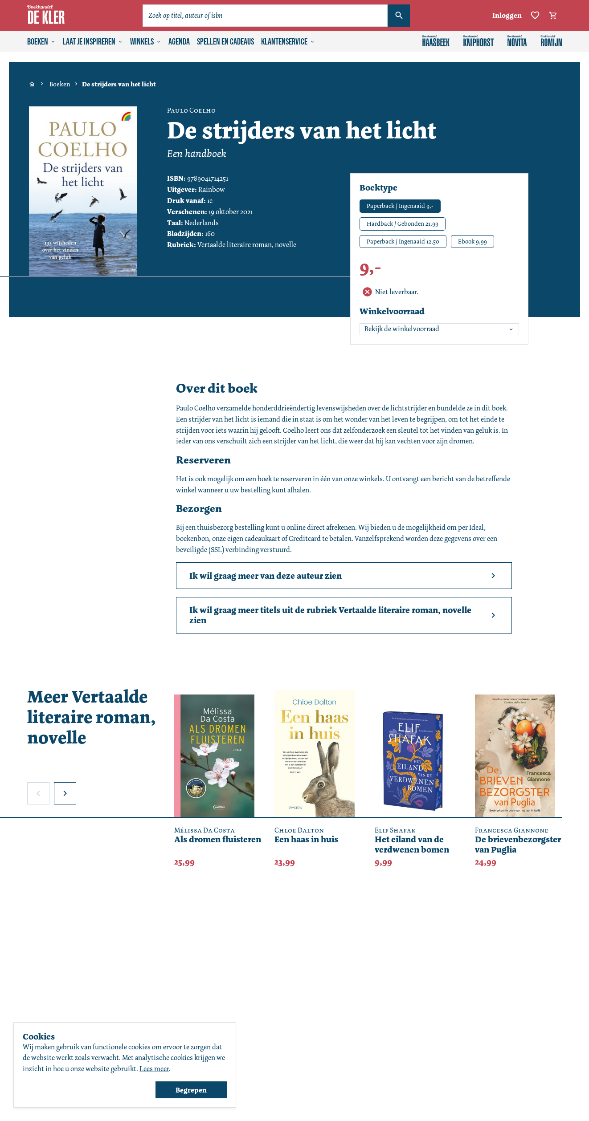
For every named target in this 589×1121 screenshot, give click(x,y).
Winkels (145, 42)
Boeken (41, 42)
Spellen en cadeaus (225, 42)
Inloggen (507, 15)
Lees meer (154, 1068)
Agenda (179, 42)
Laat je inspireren (93, 42)
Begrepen (191, 1090)
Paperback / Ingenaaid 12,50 (403, 241)
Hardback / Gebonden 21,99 (402, 223)
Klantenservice (288, 42)
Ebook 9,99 (472, 241)
